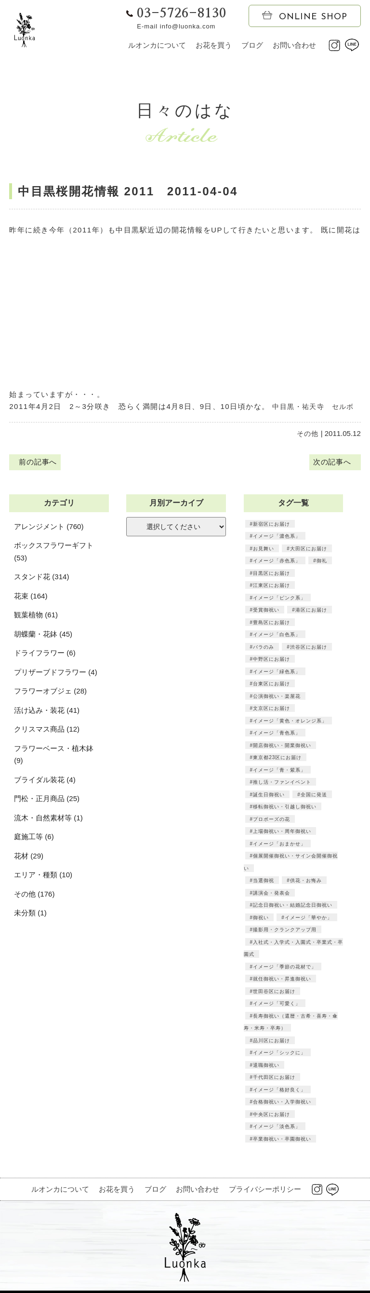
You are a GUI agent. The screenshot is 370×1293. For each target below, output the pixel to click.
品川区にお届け (271, 1042)
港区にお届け (311, 611)
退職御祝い (266, 1066)
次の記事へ (333, 463)
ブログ (252, 45)
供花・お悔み (305, 882)
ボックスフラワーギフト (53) (53, 553)
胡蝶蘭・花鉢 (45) (43, 635)
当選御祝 (263, 882)
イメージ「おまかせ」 (279, 845)
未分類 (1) (30, 915)
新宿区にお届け (271, 525)
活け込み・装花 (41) (46, 712)
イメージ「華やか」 (308, 919)
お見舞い (263, 550)
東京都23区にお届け (277, 759)
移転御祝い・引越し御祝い (285, 808)
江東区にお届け (271, 587)
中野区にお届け (271, 661)
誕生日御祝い (269, 796)
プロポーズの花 (271, 820)
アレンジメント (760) (48, 528)
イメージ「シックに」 (279, 1054)
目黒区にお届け (271, 574)
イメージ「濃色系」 (277, 538)
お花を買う (214, 45)
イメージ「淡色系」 (277, 1128)
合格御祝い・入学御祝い (282, 1103)
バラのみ (263, 648)
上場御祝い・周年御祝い (282, 833)
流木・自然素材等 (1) (48, 819)
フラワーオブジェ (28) (50, 693)
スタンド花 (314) (41, 578)
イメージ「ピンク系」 (279, 599)
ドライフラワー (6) (45, 655)
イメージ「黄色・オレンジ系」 (290, 722)
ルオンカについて (157, 45)
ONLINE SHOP (304, 16)
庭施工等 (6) (34, 838)
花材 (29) (28, 857)
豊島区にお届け (271, 623)
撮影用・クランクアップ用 (285, 931)
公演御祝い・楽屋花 (277, 697)
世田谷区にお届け (274, 992)
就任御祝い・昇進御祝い (282, 980)
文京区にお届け (271, 710)
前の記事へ (36, 463)
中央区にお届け (271, 1115)
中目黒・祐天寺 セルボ (316, 406)
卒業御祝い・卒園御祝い (282, 1140)
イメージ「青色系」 (277, 734)
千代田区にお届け (274, 1079)
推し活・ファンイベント (282, 784)
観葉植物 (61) (36, 616)
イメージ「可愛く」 (277, 1005)
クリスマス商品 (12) (46, 731)
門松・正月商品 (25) (46, 800)
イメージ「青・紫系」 (279, 771)
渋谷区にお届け (308, 648)
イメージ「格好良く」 (279, 1091)
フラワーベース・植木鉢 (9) (53, 756)
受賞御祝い (266, 611)
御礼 (321, 562)
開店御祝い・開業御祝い (282, 746)
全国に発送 (313, 796)
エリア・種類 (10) (43, 876)
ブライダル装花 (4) (45, 781)
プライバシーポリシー (265, 1191)
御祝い (261, 919)
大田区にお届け (308, 550)
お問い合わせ (294, 45)
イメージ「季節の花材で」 (285, 968)
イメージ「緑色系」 (277, 673)
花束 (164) (30, 597)
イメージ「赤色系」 (277, 562)
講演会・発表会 (271, 894)
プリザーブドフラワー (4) (55, 673)
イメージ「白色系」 (277, 636)
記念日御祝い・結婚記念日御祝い (292, 907)
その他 (307, 433)
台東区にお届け (271, 685)
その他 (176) (34, 895)
